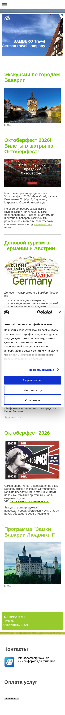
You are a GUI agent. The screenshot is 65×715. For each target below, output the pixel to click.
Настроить (33, 390)
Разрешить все (32, 380)
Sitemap (8, 620)
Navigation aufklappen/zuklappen (32, 4)
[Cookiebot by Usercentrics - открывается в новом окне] (38, 312)
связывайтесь (43, 224)
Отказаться (32, 400)
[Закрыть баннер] (60, 312)
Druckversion (13, 617)
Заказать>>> (12, 417)
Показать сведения (41, 369)
